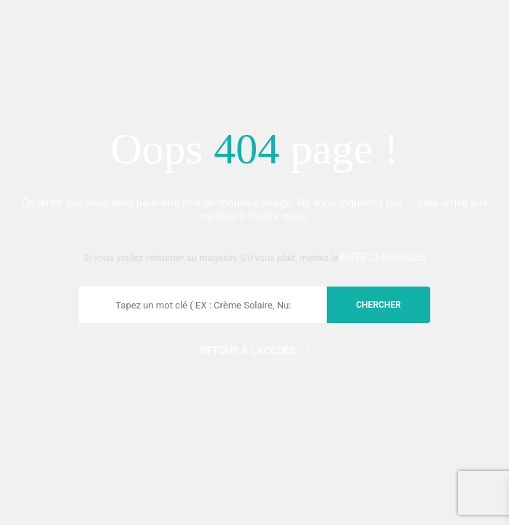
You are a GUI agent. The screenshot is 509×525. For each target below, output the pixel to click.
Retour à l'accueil (254, 351)
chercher (378, 305)
